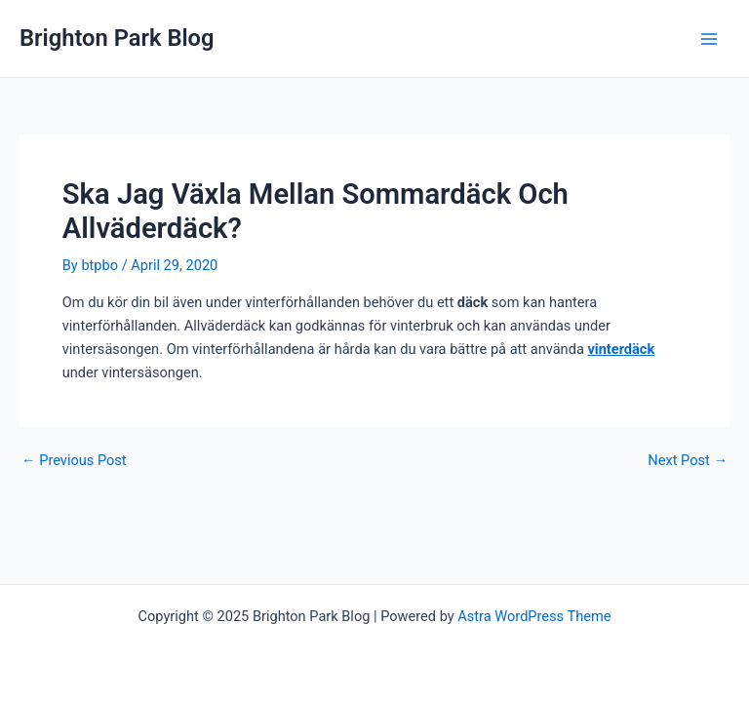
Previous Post (74, 460)
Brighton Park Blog (117, 38)
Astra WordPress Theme (534, 616)
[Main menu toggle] (709, 39)
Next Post (688, 460)
